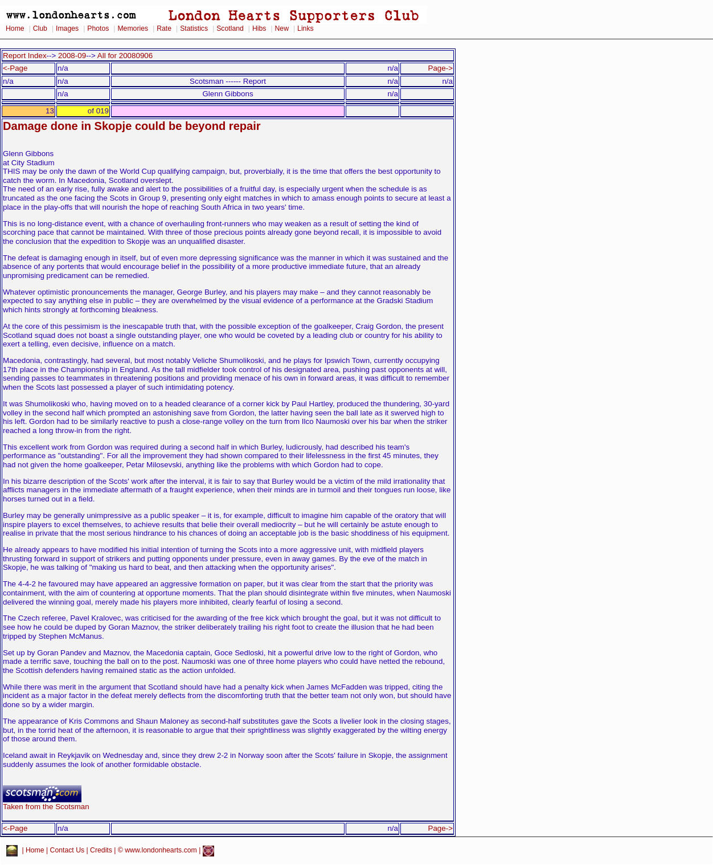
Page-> (440, 68)
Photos (98, 28)
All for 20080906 (125, 55)
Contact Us (67, 850)
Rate (164, 28)
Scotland (230, 28)
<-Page (15, 68)
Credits (101, 850)
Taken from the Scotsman (46, 803)
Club (40, 28)
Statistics (194, 28)
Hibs (259, 28)
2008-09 (72, 55)
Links (305, 28)
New (282, 28)
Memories (132, 28)
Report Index (25, 55)
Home (15, 28)
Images (67, 28)
